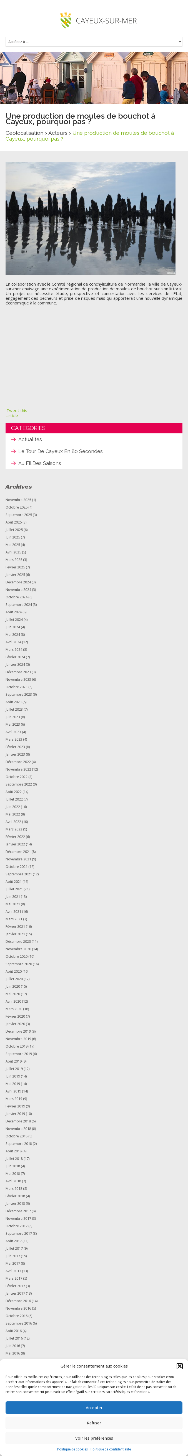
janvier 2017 (15, 1293)
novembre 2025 (18, 500)
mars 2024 (14, 649)
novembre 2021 (18, 859)
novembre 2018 (18, 1129)
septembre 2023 (19, 694)
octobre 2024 (16, 597)
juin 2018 (13, 1166)
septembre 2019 (19, 1054)
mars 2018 (14, 1188)
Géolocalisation (24, 133)
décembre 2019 (18, 1031)
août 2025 (14, 522)
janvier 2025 (15, 575)
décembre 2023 (18, 672)
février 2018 (15, 1196)
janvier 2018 (15, 1203)
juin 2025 (13, 537)
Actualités (30, 439)
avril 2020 (13, 1001)
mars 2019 (14, 1099)
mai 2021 (13, 904)
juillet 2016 (14, 1338)
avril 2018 (13, 1181)
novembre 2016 (18, 1308)
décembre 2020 (18, 941)
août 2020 (14, 971)
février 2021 (15, 926)
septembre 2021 (19, 874)
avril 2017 (13, 1271)
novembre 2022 (18, 769)
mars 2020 (14, 1009)
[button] (179, 1366)
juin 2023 (13, 717)
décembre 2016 (18, 1301)
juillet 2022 (14, 799)
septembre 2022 (19, 784)
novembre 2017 (18, 1218)
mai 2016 (13, 1353)
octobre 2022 (16, 777)
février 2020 (15, 1016)
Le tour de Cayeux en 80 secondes (60, 451)
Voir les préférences (94, 1438)
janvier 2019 (15, 1114)
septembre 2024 (19, 605)
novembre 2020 (18, 949)
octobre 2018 (16, 1136)
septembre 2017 (19, 1233)
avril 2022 (13, 822)
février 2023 (15, 747)
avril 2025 (13, 552)
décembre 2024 (18, 582)
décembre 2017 (18, 1211)
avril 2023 (13, 732)
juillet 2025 (14, 530)
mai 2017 (13, 1263)
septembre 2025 (19, 515)
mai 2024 (13, 634)
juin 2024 (13, 627)
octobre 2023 (16, 687)
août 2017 (14, 1241)
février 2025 (15, 567)
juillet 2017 (14, 1248)
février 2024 (15, 657)
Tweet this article (16, 413)
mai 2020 (13, 994)
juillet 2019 (14, 1069)
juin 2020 (13, 986)
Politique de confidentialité (111, 1449)
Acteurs (57, 133)
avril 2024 (13, 642)
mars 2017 (14, 1278)
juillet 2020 (14, 979)
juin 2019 (13, 1076)
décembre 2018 (18, 1121)
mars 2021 (14, 919)
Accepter (94, 1407)
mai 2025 (13, 545)
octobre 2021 (16, 867)
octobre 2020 (16, 956)
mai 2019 (13, 1084)
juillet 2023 (14, 709)
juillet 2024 (14, 620)
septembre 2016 (19, 1323)
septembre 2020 (19, 964)
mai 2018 (13, 1174)
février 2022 (15, 837)
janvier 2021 (15, 934)
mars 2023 (14, 739)
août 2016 (14, 1331)
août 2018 (14, 1151)
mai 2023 (13, 724)
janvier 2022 (15, 844)
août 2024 (14, 612)
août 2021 (14, 882)
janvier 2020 (15, 1024)
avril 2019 (13, 1091)
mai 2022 (13, 814)
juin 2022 (13, 807)
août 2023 (14, 702)
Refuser (94, 1423)
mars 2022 (14, 829)
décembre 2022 (18, 762)
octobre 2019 (16, 1046)
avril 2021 (13, 911)
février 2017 (15, 1286)
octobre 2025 (16, 507)
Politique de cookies (72, 1449)
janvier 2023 (15, 754)
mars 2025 (14, 560)
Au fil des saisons (39, 463)
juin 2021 (13, 897)
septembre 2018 (19, 1144)
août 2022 (14, 792)
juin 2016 (13, 1346)
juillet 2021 (14, 889)
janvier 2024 (15, 664)
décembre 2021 (18, 852)
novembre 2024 (18, 590)
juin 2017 (13, 1256)
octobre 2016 (16, 1316)
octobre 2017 (16, 1226)
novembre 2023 (18, 679)
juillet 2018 (14, 1159)
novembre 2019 (18, 1039)
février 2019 (15, 1106)
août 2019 (14, 1061)
